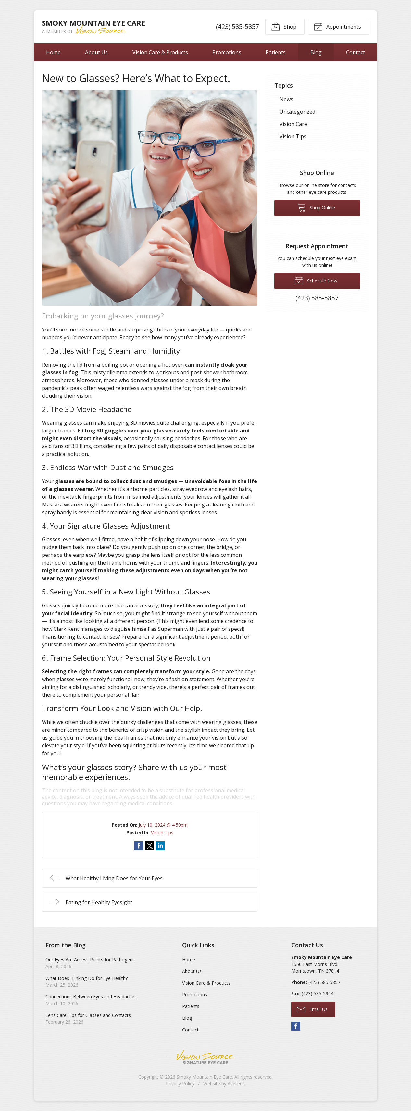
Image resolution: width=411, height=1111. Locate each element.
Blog (316, 52)
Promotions (226, 52)
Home (53, 52)
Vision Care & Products (160, 52)
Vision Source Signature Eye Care (205, 1056)
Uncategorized (297, 111)
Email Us (312, 1009)
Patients (276, 52)
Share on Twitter (149, 845)
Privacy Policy (180, 1083)
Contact (355, 52)
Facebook (295, 1026)
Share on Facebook (138, 845)
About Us (96, 52)
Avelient (236, 1083)
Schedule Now (315, 280)
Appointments (337, 26)
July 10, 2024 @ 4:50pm (163, 825)
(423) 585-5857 (237, 26)
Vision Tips (162, 833)
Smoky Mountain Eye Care (204, 1077)
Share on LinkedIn (160, 845)
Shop (283, 26)
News (286, 99)
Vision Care (293, 124)
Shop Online (316, 207)
